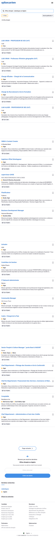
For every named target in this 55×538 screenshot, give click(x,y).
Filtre (5, 15)
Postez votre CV (5, 508)
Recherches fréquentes (7, 512)
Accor (3, 350)
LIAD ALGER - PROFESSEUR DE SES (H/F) (15, 107)
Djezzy (3, 283)
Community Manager (8, 298)
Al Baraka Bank (6, 144)
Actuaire (4, 244)
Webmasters (4, 525)
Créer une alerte (27, 475)
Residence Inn (5, 399)
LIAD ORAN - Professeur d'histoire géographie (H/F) (19, 58)
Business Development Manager (12, 210)
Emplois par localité (6, 516)
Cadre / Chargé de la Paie (10, 316)
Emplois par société (6, 518)
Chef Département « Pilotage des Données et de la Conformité (23, 365)
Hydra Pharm (5, 265)
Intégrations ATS (33, 518)
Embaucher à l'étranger (35, 514)
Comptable (5, 396)
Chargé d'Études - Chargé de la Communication (17, 76)
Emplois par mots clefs (7, 514)
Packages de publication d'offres (37, 508)
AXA (2, 247)
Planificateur (5, 192)
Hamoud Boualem (6, 213)
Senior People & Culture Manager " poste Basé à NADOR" (21, 347)
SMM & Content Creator (9, 141)
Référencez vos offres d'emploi (37, 512)
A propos (31, 525)
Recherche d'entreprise (7, 510)
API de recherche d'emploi (8, 527)
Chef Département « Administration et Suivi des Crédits (20, 414)
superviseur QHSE (7, 175)
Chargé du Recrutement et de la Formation (16, 92)
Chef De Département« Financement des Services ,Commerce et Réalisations (26, 381)
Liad (2, 43)
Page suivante (27, 448)
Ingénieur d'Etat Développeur (11, 159)
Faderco (3, 195)
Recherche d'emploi (6, 506)
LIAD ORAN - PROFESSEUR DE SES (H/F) (15, 41)
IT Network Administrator (10, 280)
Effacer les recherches (7, 496)
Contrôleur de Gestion (9, 262)
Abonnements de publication (36, 510)
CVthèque (31, 516)
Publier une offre (33, 506)
